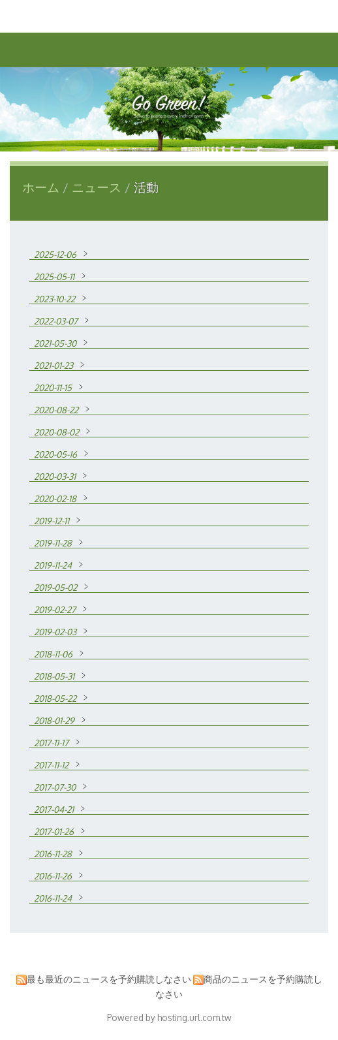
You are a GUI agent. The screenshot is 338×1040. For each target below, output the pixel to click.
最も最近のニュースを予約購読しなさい (109, 979)
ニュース (98, 187)
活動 (145, 187)
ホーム (40, 187)
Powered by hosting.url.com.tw (169, 1017)
